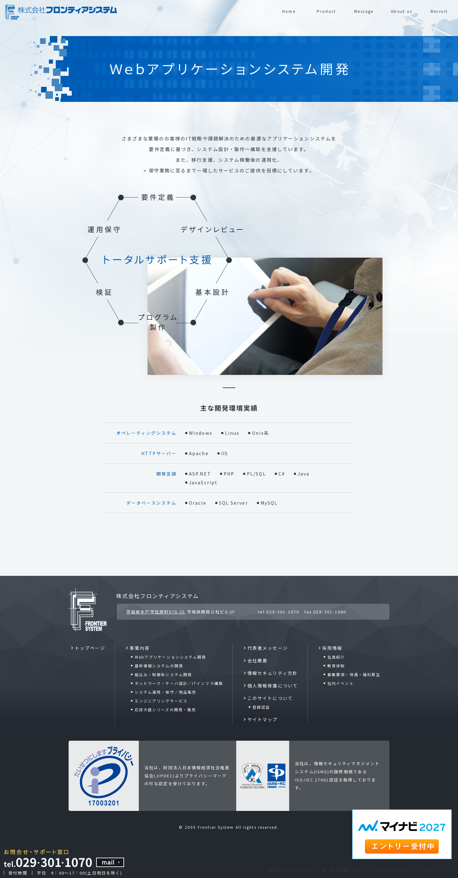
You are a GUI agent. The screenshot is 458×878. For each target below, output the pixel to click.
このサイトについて (395, 870)
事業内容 (140, 648)
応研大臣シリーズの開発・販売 (165, 709)
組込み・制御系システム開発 (163, 674)
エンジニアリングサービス (161, 700)
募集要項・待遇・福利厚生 (353, 674)
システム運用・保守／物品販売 (165, 692)
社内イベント (340, 683)
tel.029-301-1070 (278, 612)
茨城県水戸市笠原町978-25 (155, 612)
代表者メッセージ (267, 648)
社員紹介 (336, 657)
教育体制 (336, 665)
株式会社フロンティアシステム (157, 596)
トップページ (90, 648)
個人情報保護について (344, 870)
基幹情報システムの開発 (159, 665)
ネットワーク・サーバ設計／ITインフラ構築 (179, 683)
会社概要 (257, 660)
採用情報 (332, 648)
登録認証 (261, 707)
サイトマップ (438, 870)
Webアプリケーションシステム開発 (170, 657)
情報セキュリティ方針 (290, 870)
